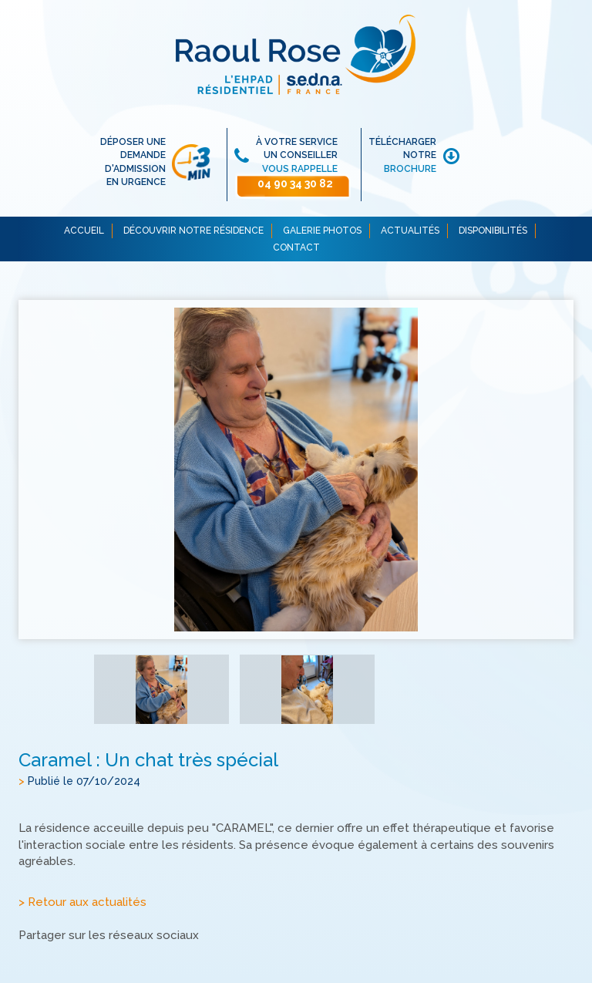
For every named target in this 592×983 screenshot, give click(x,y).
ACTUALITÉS (410, 230)
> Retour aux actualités (82, 902)
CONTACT (296, 247)
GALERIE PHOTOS (322, 230)
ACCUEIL (84, 230)
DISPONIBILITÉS (493, 230)
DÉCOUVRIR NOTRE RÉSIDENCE (193, 230)
